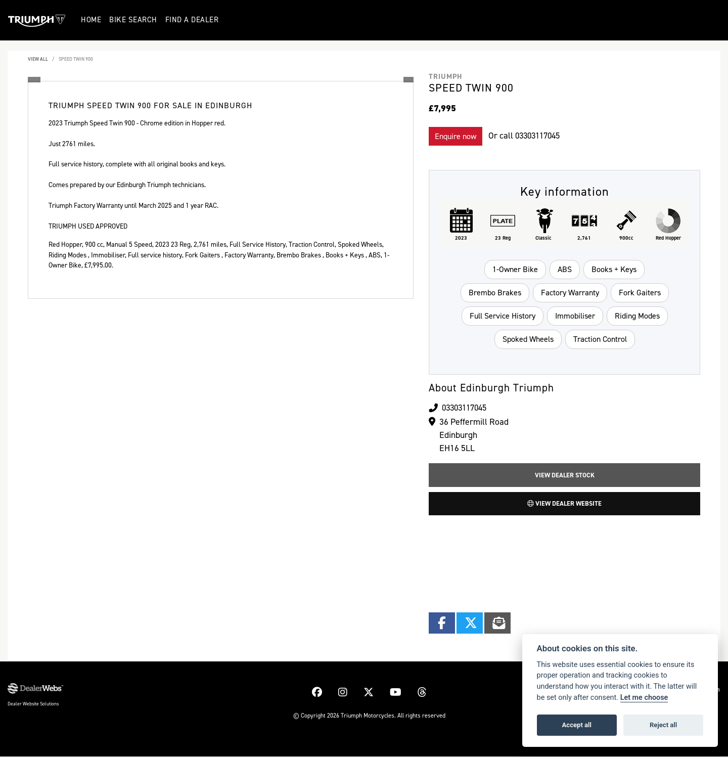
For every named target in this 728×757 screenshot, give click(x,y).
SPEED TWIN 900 (76, 59)
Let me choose (644, 697)
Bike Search (134, 20)
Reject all (663, 725)
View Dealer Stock (565, 475)
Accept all (577, 725)
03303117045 (540, 135)
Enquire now (455, 136)
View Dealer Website (564, 504)
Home (91, 20)
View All (38, 59)
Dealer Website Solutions (33, 704)
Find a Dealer (192, 20)
